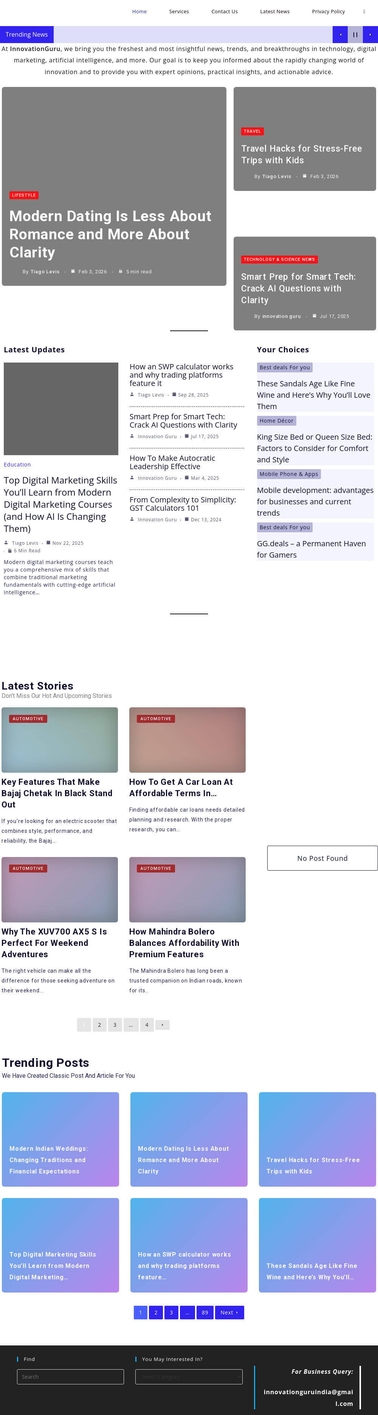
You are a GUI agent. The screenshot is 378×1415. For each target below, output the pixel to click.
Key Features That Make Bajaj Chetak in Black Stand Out (57, 763)
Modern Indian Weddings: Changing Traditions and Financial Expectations (48, 1129)
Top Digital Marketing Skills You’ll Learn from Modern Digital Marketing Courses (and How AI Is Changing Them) (60, 474)
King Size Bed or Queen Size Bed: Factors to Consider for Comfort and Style (315, 418)
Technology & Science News (279, 216)
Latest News (313, 1406)
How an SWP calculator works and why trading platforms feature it (182, 345)
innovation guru (281, 273)
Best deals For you (285, 337)
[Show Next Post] (370, 34)
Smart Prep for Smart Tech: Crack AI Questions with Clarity (300, 245)
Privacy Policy (350, 1406)
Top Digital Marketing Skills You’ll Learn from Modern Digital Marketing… (52, 1234)
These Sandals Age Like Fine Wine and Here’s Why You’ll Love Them (313, 365)
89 (205, 1281)
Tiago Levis (45, 273)
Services (249, 1406)
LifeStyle (24, 196)
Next (229, 1281)
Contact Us (279, 1406)
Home (226, 1406)
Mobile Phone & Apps (289, 444)
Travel (252, 124)
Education (17, 434)
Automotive (28, 689)
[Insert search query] (70, 1345)
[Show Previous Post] (340, 34)
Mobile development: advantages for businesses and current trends (315, 471)
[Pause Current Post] (355, 34)
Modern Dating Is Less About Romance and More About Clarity (104, 235)
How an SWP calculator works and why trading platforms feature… (184, 1234)
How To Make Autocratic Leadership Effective (172, 432)
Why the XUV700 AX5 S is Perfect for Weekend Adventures (54, 912)
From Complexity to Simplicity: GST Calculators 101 (183, 474)
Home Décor (277, 390)
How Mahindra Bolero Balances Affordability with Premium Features (183, 912)
